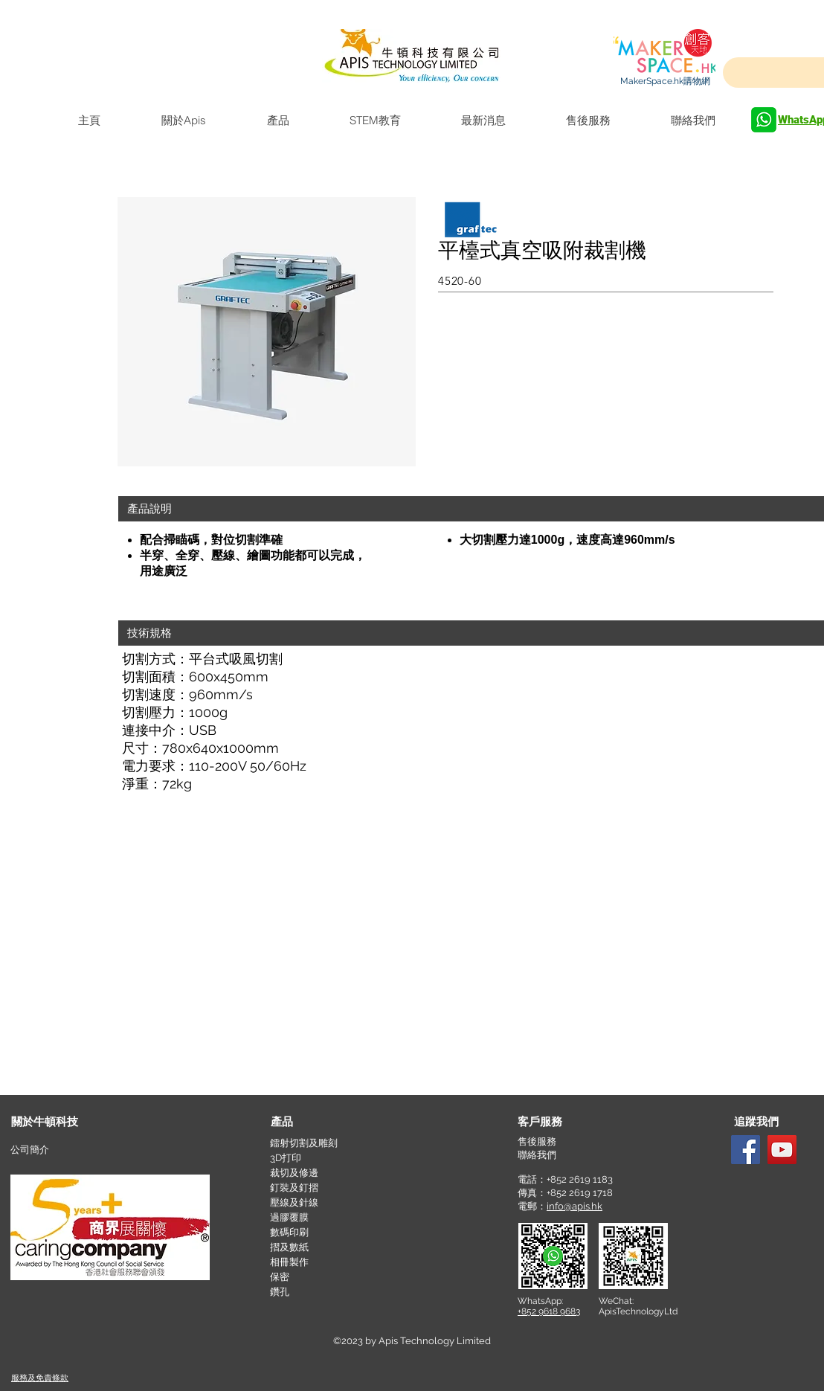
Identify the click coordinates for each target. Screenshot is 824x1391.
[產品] (324, 1122)
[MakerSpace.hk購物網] (664, 81)
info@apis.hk (574, 1206)
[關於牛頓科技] (64, 1122)
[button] (571, 1122)
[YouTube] (781, 1149)
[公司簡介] (64, 1150)
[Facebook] (745, 1149)
